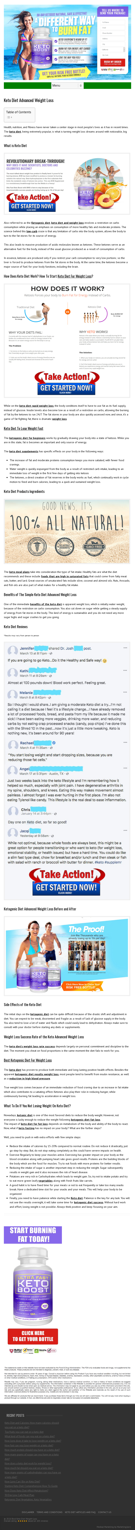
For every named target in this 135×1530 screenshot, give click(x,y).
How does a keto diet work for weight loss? (28, 1463)
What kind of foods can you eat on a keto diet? (30, 1436)
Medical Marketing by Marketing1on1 (114, 1527)
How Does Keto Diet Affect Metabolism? (26, 1490)
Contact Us (104, 1512)
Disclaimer (28, 1512)
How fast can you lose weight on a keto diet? (29, 1445)
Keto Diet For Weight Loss (74, 276)
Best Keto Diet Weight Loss (24, 1518)
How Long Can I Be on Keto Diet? (22, 1481)
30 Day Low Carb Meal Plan (19, 1495)
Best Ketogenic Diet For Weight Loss (28, 1060)
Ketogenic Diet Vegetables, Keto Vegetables (28, 1499)
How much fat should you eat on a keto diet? (29, 1468)
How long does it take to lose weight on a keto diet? (33, 1440)
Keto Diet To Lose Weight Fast (23, 428)
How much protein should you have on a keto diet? (32, 1450)
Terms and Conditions (49, 1512)
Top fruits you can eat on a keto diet (24, 1432)
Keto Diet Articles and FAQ (80, 1512)
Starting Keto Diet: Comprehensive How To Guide (31, 1486)
